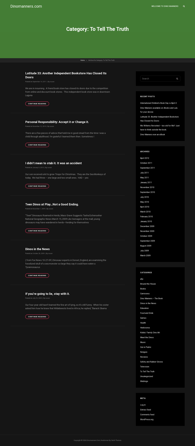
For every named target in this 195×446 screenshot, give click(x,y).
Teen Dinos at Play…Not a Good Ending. (52, 204)
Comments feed (147, 414)
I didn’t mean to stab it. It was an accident (53, 163)
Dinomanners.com (26, 6)
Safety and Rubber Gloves (151, 362)
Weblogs (144, 381)
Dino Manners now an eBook (152, 134)
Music (143, 342)
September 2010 (147, 192)
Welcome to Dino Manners (165, 6)
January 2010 (146, 221)
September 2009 (147, 241)
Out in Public (145, 347)
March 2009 (145, 255)
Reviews (144, 357)
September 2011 (147, 168)
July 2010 (144, 197)
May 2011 (144, 177)
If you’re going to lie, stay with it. (47, 294)
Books (143, 289)
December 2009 (147, 226)
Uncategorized (146, 376)
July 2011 (144, 173)
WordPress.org (146, 419)
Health (143, 323)
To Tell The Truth (147, 371)
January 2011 (146, 182)
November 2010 (147, 187)
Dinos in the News (37, 249)
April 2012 (144, 158)
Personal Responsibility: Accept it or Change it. (57, 122)
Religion (143, 352)
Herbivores (145, 328)
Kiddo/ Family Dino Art (150, 332)
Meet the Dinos (147, 337)
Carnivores (145, 293)
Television (144, 366)
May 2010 (144, 202)
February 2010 (146, 216)
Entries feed (145, 410)
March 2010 (145, 212)
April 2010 (144, 207)
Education (144, 308)
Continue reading (38, 104)
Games (143, 318)
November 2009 (147, 231)
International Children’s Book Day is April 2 (158, 103)
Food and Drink (146, 313)
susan (52, 82)
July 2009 (144, 250)
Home (83, 60)
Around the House (148, 284)
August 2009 (145, 246)
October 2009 (146, 236)
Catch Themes (116, 440)
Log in (143, 405)
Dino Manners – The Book (151, 298)
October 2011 (146, 163)
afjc (141, 279)
